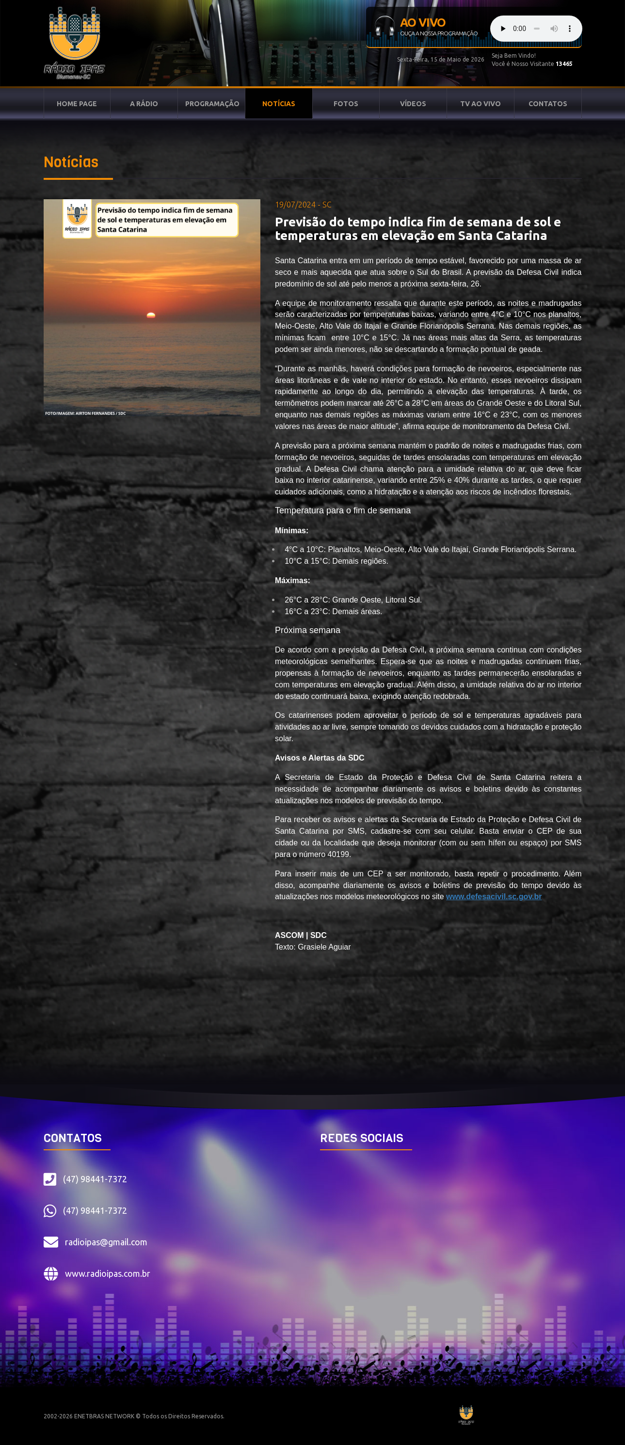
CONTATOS (548, 104)
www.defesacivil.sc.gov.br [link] (494, 896)
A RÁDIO (144, 104)
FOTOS (346, 104)
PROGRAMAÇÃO (212, 104)
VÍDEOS (413, 104)
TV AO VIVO (480, 104)
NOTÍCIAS (278, 104)
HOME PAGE (77, 104)
